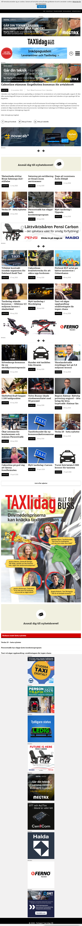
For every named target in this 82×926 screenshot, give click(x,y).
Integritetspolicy (76, 11)
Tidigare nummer (57, 11)
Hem (44, 11)
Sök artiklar (49, 11)
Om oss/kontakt (67, 11)
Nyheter (4, 90)
